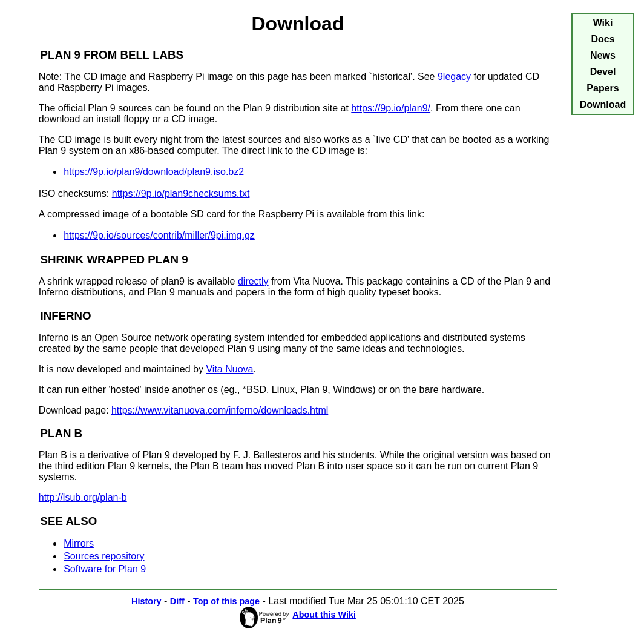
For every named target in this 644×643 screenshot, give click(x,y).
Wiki (603, 23)
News (603, 55)
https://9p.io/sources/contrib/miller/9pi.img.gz (159, 235)
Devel (603, 72)
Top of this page (226, 601)
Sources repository (104, 556)
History (146, 601)
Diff (177, 601)
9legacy (454, 76)
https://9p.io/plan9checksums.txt (181, 193)
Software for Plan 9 (105, 569)
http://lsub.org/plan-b (83, 497)
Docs (602, 39)
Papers (602, 88)
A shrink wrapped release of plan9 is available (138, 281)
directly (253, 281)
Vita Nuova (229, 369)
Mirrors (79, 543)
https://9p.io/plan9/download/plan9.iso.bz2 (154, 172)
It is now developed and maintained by (122, 369)
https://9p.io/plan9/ (390, 108)
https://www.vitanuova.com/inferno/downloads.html (219, 410)
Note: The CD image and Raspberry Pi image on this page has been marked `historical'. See (238, 76)
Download (603, 104)
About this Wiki (324, 614)
